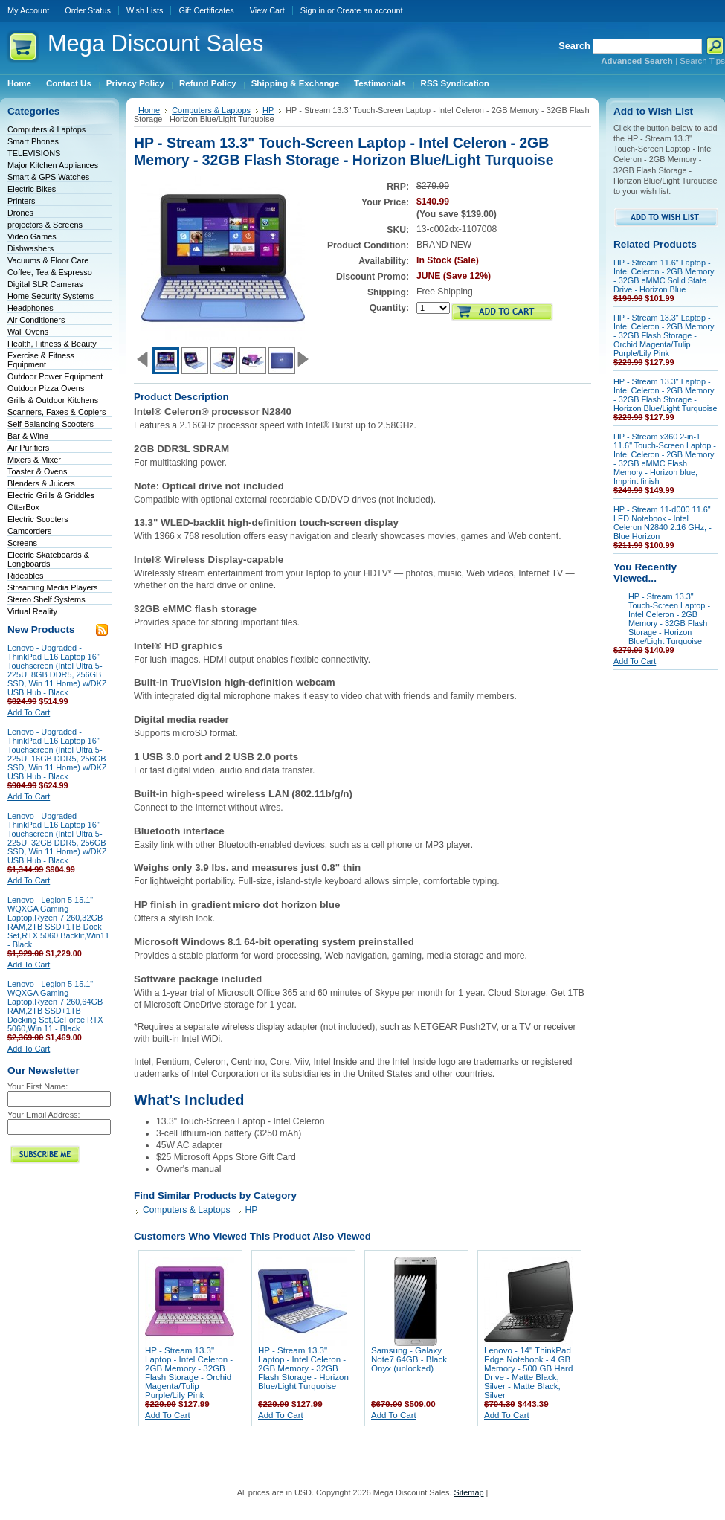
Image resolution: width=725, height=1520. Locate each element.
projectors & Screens (45, 224)
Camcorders (29, 530)
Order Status (88, 10)
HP (268, 110)
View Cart (267, 10)
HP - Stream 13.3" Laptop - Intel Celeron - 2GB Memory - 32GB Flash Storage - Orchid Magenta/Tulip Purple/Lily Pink (189, 1373)
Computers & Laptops (46, 129)
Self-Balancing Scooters (50, 423)
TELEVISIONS (33, 153)
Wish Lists (145, 10)
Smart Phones (33, 141)
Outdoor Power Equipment (55, 376)
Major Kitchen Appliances (52, 165)
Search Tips (702, 61)
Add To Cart (28, 712)
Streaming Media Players (52, 587)
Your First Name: (37, 1086)
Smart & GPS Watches (48, 177)
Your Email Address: (43, 1114)
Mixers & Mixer (34, 459)
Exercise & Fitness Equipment (40, 360)
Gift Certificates (205, 10)
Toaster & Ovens (37, 471)
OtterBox (23, 507)
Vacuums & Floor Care (47, 260)
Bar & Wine (27, 435)
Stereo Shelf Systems (46, 599)
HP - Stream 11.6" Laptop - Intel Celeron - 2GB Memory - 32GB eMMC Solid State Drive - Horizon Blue (663, 276)
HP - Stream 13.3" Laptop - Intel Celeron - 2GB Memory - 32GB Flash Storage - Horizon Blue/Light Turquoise (303, 1368)
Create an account (370, 10)
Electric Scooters (37, 519)
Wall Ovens (27, 331)
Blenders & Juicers (41, 483)
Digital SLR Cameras (45, 284)
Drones (20, 212)
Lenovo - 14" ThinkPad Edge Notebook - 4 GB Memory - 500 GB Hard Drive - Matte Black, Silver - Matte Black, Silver (528, 1373)
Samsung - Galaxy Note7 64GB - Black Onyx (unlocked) (409, 1359)
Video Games (32, 236)
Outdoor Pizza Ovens (45, 388)
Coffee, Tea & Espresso (49, 272)
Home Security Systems (50, 296)
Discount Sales (155, 43)
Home (149, 110)
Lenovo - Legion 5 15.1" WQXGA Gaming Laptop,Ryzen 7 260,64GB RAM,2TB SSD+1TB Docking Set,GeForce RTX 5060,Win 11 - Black (55, 1006)
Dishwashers (30, 248)
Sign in (312, 10)
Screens (22, 542)
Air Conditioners (36, 319)
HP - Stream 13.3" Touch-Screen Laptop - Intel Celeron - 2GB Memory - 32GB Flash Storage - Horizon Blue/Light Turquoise (669, 618)
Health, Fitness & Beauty (52, 343)
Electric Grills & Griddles (50, 495)
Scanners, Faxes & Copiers (56, 412)
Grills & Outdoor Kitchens (52, 400)
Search (574, 45)
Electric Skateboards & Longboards (48, 559)
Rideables (25, 575)
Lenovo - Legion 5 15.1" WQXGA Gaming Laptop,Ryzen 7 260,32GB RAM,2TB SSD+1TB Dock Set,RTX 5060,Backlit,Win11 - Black (58, 922)
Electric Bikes (31, 188)
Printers (21, 200)
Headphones (30, 307)
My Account (28, 10)
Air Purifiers (28, 447)
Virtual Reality (32, 611)
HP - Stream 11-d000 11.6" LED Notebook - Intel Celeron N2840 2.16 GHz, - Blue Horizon (662, 523)
